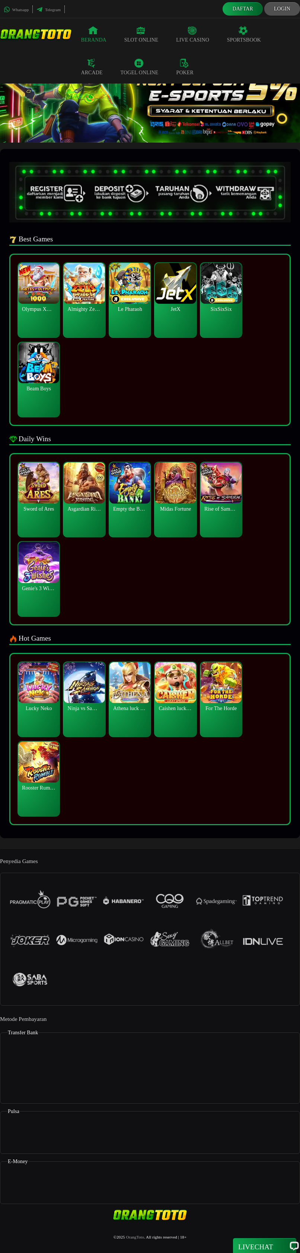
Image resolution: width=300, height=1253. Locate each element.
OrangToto (135, 1237)
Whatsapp (16, 9)
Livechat (264, 1246)
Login (282, 9)
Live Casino (192, 34)
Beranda (93, 34)
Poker (185, 66)
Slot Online (141, 34)
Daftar (242, 9)
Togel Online (140, 66)
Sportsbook (244, 34)
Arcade (91, 66)
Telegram (48, 9)
